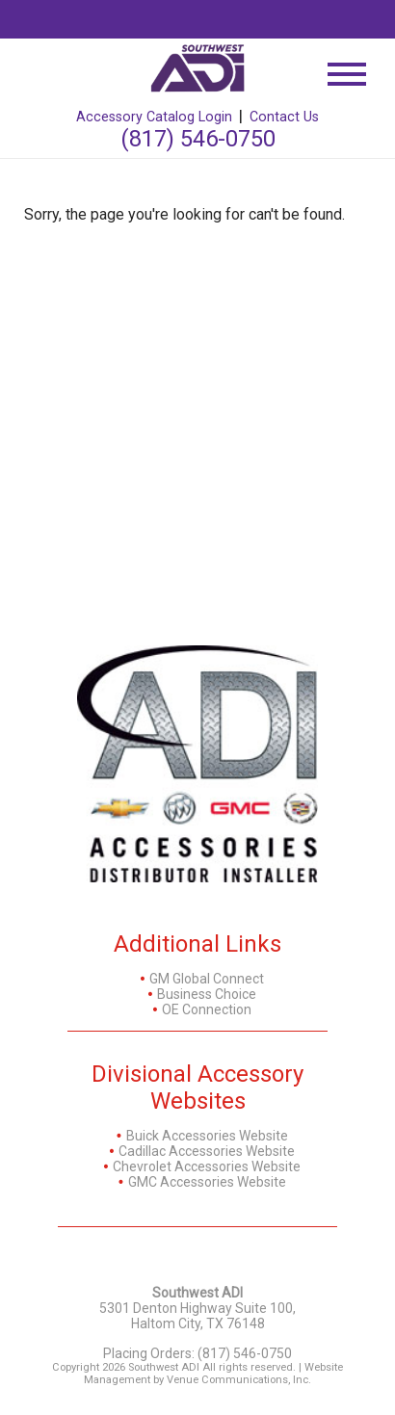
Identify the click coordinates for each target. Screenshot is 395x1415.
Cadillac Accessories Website (206, 1151)
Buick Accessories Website (207, 1135)
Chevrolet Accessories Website (207, 1166)
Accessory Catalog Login (154, 116)
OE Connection (206, 1009)
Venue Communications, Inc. (239, 1380)
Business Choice (206, 994)
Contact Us (284, 116)
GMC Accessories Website (207, 1182)
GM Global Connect (206, 978)
